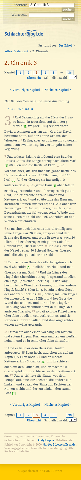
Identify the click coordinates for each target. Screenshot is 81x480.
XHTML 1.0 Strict (51, 470)
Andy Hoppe (46, 440)
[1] (24, 126)
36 (70, 72)
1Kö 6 (11, 109)
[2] (6, 165)
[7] (14, 393)
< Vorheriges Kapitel (25, 90)
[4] (54, 185)
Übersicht (34, 77)
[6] (44, 361)
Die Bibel (65, 45)
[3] (13, 180)
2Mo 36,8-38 (25, 109)
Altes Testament (16, 51)
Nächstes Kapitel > (57, 90)
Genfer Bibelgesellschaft (59, 444)
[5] (28, 267)
